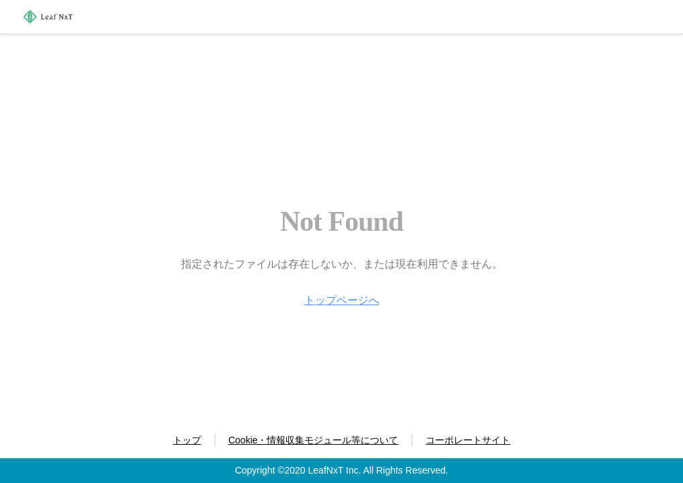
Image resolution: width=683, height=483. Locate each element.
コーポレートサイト (468, 440)
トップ (187, 440)
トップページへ (341, 300)
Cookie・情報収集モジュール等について (314, 440)
